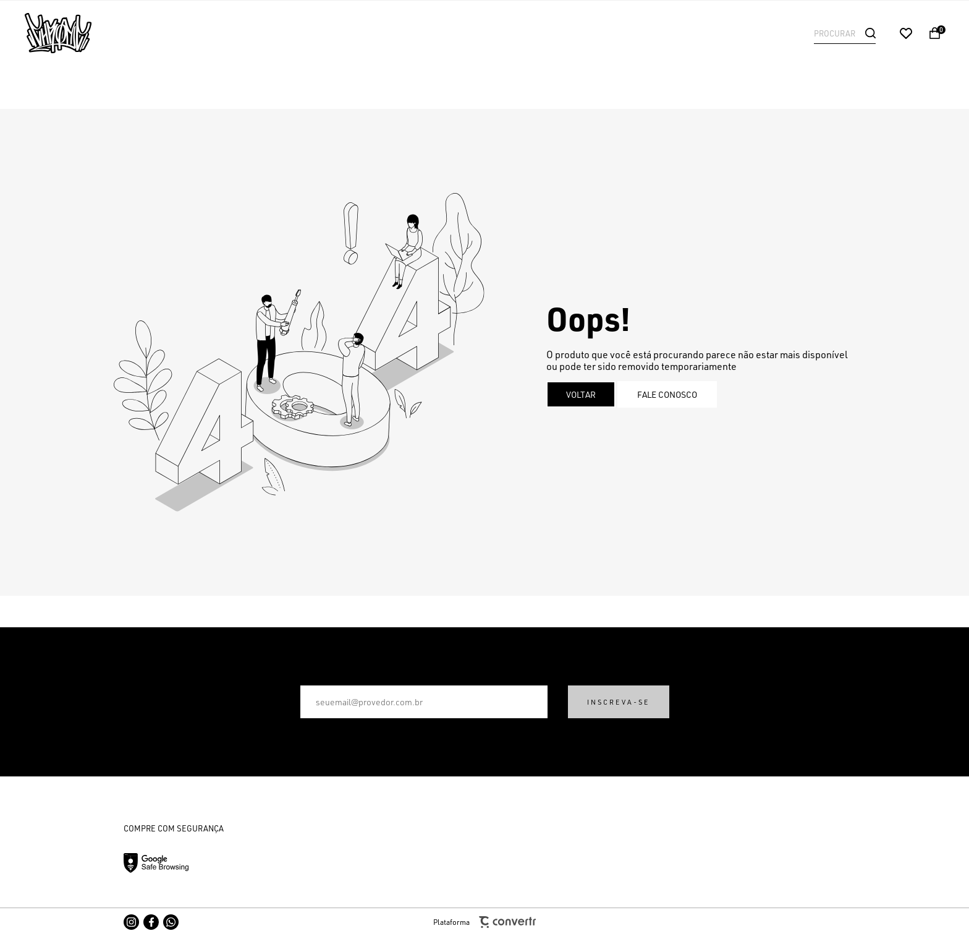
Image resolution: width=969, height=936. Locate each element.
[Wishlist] (906, 33)
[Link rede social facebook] (151, 922)
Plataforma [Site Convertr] (484, 922)
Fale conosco (667, 394)
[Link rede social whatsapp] (171, 922)
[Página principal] (105, 33)
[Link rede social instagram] (131, 922)
